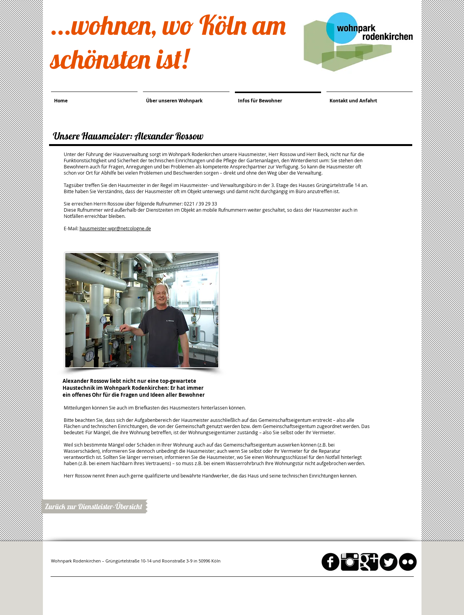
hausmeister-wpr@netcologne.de (115, 228)
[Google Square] (369, 562)
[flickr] (408, 562)
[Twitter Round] (388, 562)
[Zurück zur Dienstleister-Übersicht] (93, 506)
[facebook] (330, 562)
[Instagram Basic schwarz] (350, 562)
